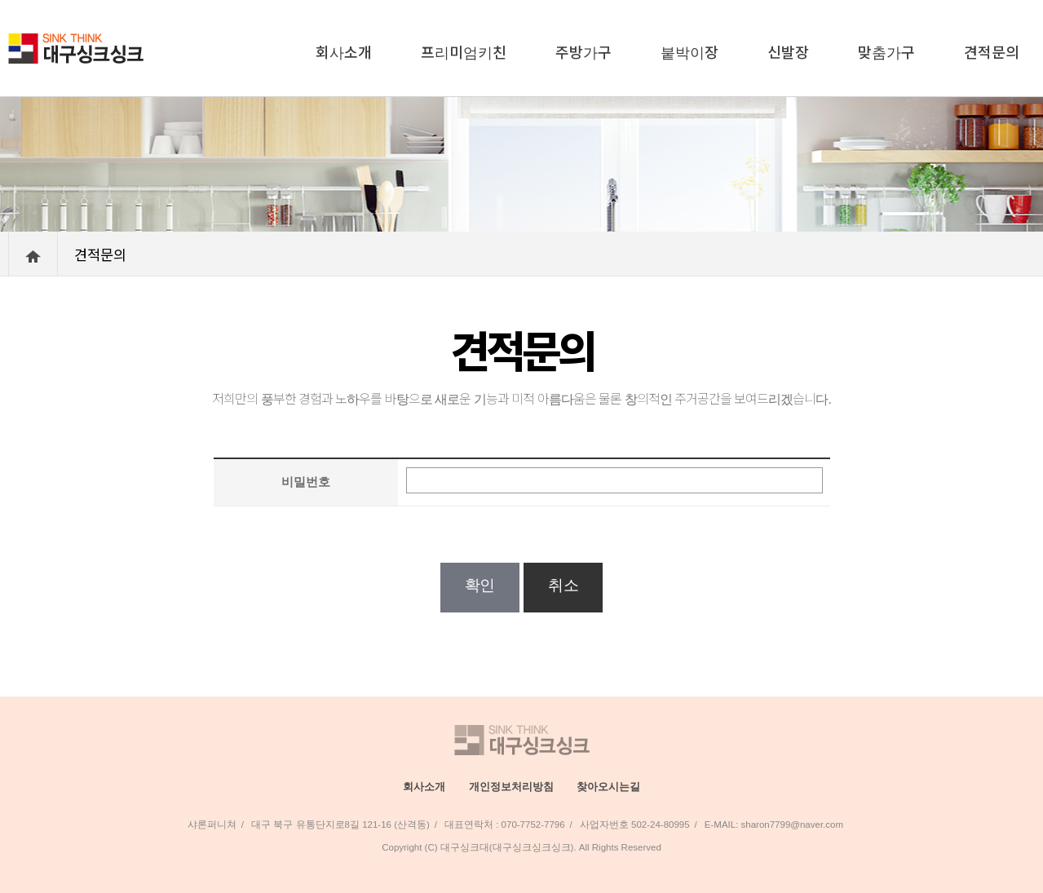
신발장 (788, 51)
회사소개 (344, 51)
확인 (480, 585)
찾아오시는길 (608, 786)
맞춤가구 (886, 51)
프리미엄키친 (463, 51)
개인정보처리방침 (511, 786)
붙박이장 (689, 51)
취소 (563, 585)
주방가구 (583, 51)
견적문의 (991, 51)
